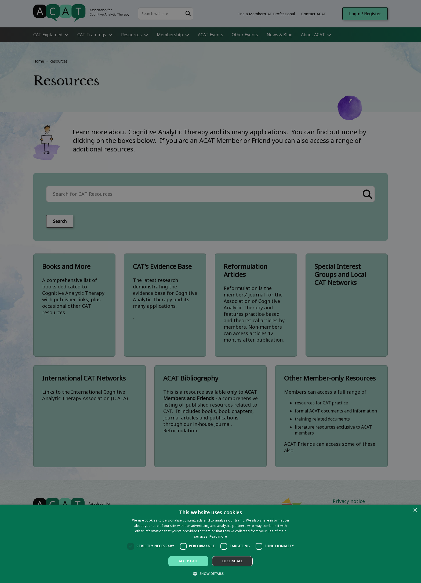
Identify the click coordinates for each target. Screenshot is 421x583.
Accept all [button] (188, 561)
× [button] (415, 510)
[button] (210, 573)
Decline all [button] (232, 561)
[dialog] (210, 544)
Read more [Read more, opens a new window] (218, 536)
